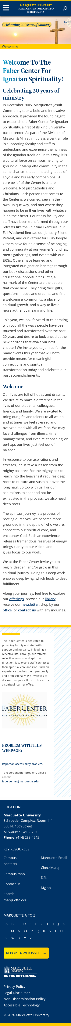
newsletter (30, 604)
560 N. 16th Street (18, 826)
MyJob (46, 887)
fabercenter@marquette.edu (20, 781)
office (7, 610)
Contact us (12, 884)
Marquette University (36, 5)
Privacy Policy (14, 986)
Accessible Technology (22, 1005)
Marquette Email (54, 857)
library (50, 599)
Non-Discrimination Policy (24, 999)
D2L (44, 877)
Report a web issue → (26, 953)
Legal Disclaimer (17, 992)
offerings (16, 599)
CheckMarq (50, 867)
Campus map (14, 874)
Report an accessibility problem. (22, 764)
